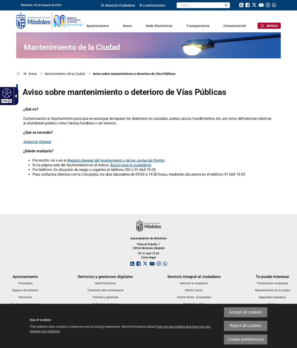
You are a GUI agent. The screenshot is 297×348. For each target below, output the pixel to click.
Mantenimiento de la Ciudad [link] (65, 74)
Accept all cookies (245, 312)
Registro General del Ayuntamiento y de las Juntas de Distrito (115, 160)
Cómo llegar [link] (148, 257)
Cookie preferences (246, 339)
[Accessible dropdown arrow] (15, 96)
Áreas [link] (33, 74)
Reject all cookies (245, 325)
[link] (118, 5)
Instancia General (37, 142)
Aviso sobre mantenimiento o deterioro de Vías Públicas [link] (134, 74)
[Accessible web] (6, 92)
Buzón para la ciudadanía (130, 165)
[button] (226, 5)
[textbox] (200, 5)
